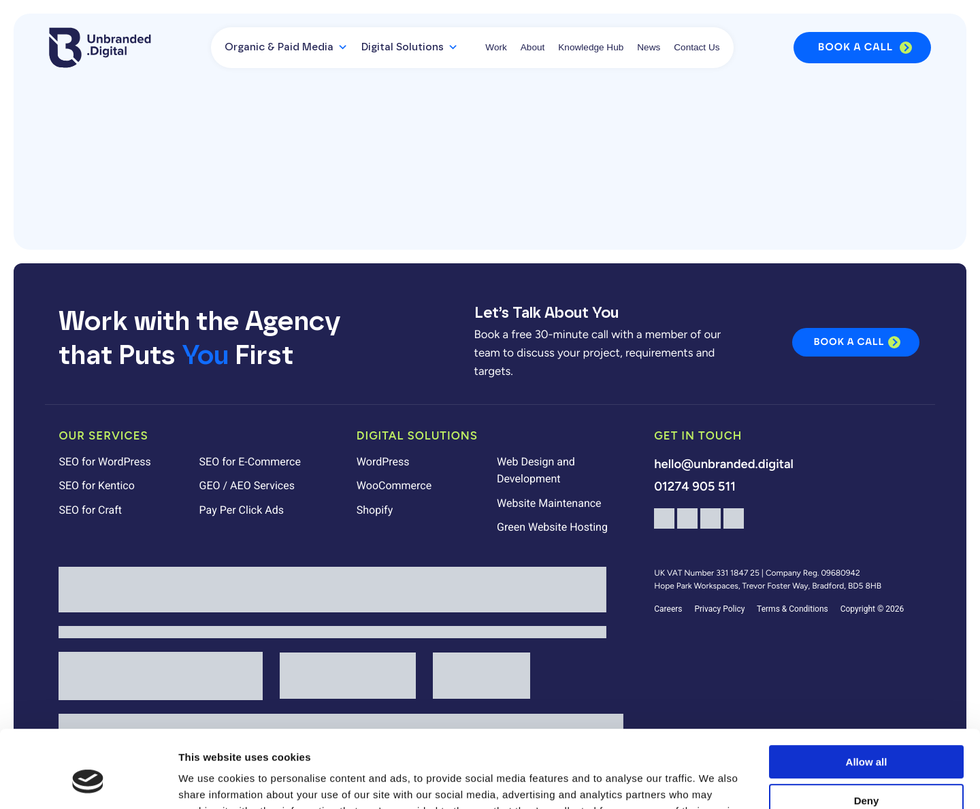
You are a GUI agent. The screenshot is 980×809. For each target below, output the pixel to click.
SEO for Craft (90, 509)
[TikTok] (733, 524)
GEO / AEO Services (247, 485)
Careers (668, 609)
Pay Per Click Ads (241, 509)
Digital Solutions (409, 48)
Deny (866, 734)
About (533, 47)
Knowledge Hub (590, 47)
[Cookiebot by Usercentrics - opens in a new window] (88, 782)
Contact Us (696, 47)
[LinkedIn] (710, 524)
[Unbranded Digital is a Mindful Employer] (332, 632)
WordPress (383, 461)
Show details (210, 782)
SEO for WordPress (104, 461)
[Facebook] (664, 524)
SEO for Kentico (96, 485)
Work (495, 47)
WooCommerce (394, 485)
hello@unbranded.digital (724, 464)
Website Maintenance (549, 503)
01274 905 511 (695, 486)
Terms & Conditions (792, 609)
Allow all (866, 695)
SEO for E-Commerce (250, 461)
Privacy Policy (719, 609)
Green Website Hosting (552, 527)
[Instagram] (687, 524)
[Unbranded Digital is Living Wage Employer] (332, 589)
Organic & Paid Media (286, 48)
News (648, 47)
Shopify (375, 509)
